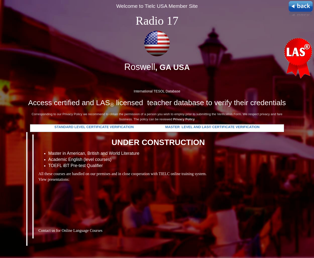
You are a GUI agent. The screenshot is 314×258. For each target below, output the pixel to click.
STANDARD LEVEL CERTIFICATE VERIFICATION (94, 127)
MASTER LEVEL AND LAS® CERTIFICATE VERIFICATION (212, 127)
